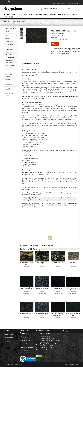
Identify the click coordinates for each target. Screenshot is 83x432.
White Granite (10, 41)
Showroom (64, 3)
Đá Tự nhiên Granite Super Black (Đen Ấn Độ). (58, 381)
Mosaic (25, 14)
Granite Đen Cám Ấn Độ (26, 355)
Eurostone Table (53, 14)
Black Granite (10, 65)
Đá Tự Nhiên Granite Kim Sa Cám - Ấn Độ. (73, 355)
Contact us (7, 407)
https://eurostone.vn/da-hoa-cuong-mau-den (40, 201)
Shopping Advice (25, 403)
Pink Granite (9, 49)
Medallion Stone (33, 14)
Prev (26, 35)
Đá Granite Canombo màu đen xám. (73, 381)
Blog (58, 3)
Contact (71, 3)
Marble (9, 14)
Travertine (20, 14)
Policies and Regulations (27, 414)
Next (46, 35)
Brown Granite (10, 55)
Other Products (62, 14)
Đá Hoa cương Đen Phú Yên (42, 355)
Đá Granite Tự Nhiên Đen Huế (26, 380)
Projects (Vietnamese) (72, 14)
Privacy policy (24, 417)
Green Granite (10, 57)
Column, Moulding (43, 14)
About (53, 3)
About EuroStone (9, 400)
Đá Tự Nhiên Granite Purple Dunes (26, 330)
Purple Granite (10, 68)
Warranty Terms (24, 410)
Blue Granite (9, 60)
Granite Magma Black (42, 329)
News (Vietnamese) (9, 17)
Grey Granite (9, 62)
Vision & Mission (8, 404)
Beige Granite (10, 44)
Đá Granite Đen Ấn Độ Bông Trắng (42, 381)
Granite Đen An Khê (57, 355)
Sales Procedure (25, 407)
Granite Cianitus (73, 329)
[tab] (26, 63)
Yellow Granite (10, 47)
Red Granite (9, 52)
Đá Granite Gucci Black (57, 329)
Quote (54, 44)
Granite (14, 14)
